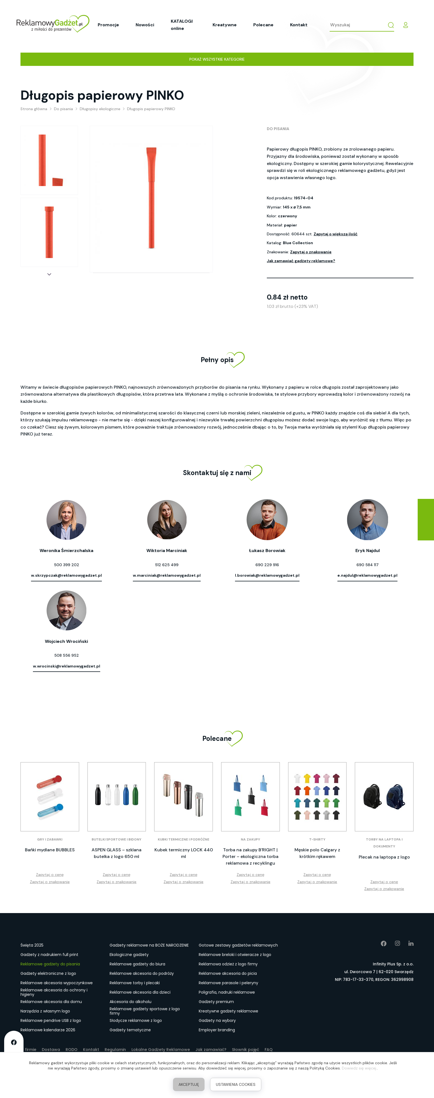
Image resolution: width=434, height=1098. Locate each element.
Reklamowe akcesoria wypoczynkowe (56, 983)
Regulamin (115, 1049)
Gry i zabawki (49, 839)
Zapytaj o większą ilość (336, 233)
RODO (72, 1049)
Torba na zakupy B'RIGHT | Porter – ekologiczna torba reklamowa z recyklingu (250, 856)
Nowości (145, 25)
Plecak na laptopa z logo (384, 857)
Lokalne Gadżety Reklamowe (160, 1049)
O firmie (28, 1049)
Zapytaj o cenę (50, 874)
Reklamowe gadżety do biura (137, 964)
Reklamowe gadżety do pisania (50, 964)
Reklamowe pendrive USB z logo (50, 1020)
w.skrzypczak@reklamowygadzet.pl (66, 575)
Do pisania (278, 128)
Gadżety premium (216, 1001)
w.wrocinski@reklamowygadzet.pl (66, 666)
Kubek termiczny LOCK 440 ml (183, 853)
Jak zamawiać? (210, 1049)
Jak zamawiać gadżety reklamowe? (301, 260)
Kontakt (299, 25)
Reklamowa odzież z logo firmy (228, 964)
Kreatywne (225, 25)
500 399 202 (66, 564)
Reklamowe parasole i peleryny (228, 983)
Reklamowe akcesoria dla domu (51, 1001)
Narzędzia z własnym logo (45, 1011)
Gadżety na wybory (217, 1020)
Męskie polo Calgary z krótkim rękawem (317, 853)
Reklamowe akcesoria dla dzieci (140, 992)
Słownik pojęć (245, 1049)
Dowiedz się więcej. (359, 1068)
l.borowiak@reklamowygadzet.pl (267, 575)
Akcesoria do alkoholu (130, 1001)
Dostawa (51, 1049)
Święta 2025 (31, 945)
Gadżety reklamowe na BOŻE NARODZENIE (149, 945)
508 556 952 (66, 655)
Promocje (108, 25)
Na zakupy (250, 839)
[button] (49, 274)
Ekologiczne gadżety (129, 954)
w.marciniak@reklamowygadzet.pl (167, 575)
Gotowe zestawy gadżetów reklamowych (238, 945)
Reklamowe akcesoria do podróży (142, 973)
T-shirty (317, 839)
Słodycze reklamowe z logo (136, 1020)
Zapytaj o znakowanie (311, 251)
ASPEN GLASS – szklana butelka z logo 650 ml (116, 853)
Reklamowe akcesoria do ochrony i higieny (53, 992)
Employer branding (217, 1030)
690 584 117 (367, 564)
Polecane (263, 25)
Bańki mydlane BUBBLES (50, 850)
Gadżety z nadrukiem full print (49, 954)
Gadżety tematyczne (130, 1030)
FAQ (269, 1049)
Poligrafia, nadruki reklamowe (227, 992)
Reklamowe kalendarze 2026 (47, 1030)
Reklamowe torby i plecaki (135, 983)
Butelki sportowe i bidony (116, 839)
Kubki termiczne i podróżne (183, 839)
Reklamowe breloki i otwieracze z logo (235, 954)
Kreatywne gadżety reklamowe (228, 1011)
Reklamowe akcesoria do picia (228, 973)
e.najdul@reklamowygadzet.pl (367, 575)
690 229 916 (267, 564)
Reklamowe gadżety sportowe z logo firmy (145, 1011)
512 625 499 (167, 564)
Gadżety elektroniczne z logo (48, 973)
